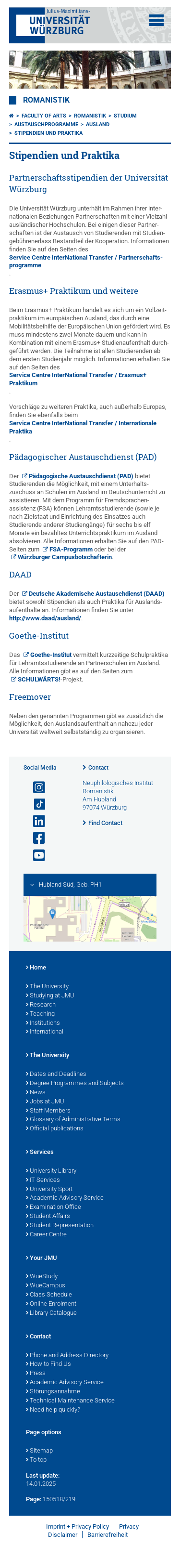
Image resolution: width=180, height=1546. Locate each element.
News (36, 1092)
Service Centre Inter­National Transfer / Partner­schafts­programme (86, 261)
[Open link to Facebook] (35, 838)
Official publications (55, 1129)
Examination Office (53, 1207)
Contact (98, 767)
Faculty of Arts (44, 116)
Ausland (97, 124)
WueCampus (45, 1286)
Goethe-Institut (51, 654)
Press (36, 1373)
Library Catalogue (51, 1313)
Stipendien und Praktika (48, 133)
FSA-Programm (71, 549)
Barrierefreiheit (107, 1534)
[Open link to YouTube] (35, 855)
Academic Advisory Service (65, 1198)
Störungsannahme (53, 1392)
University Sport (49, 1189)
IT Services (43, 1180)
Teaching (40, 1014)
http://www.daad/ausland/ (45, 618)
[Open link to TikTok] (35, 804)
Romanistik (46, 100)
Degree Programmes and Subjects (75, 1083)
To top (36, 1460)
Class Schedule (49, 1295)
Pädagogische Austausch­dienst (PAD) (81, 476)
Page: (33, 1499)
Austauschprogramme (46, 124)
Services (40, 1152)
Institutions (43, 1023)
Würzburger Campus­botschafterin (65, 557)
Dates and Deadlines (56, 1074)
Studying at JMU (50, 996)
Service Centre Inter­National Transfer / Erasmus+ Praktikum (77, 379)
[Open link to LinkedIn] (35, 821)
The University (47, 987)
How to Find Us (48, 1364)
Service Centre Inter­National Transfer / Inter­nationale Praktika (82, 427)
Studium (125, 116)
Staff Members (48, 1111)
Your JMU (41, 1258)
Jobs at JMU (45, 1102)
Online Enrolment (51, 1304)
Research (41, 1005)
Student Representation (60, 1225)
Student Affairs (48, 1216)
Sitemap (39, 1451)
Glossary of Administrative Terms (73, 1119)
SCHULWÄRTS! (39, 679)
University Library (51, 1171)
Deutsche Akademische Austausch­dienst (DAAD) (97, 593)
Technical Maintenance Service (70, 1401)
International (44, 1032)
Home (36, 968)
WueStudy (42, 1276)
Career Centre (46, 1235)
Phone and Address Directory (67, 1355)
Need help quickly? (53, 1410)
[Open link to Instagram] (35, 787)
